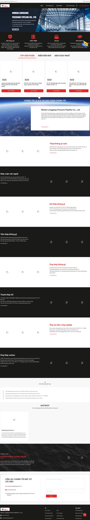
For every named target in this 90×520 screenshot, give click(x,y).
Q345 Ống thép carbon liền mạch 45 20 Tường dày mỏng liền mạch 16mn (23, 398)
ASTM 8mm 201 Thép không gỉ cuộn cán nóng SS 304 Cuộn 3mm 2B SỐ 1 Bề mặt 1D (68, 146)
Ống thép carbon (7, 355)
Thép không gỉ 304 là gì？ (8, 430)
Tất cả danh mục (78, 518)
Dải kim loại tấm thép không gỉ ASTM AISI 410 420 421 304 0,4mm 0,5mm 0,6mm (67, 210)
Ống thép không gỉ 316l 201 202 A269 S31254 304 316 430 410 (63, 267)
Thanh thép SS (6, 295)
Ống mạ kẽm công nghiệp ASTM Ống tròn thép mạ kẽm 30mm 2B (64, 329)
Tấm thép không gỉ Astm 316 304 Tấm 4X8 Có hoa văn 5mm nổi (14, 239)
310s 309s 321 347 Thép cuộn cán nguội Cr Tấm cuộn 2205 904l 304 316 (78, 84)
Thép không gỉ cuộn (58, 143)
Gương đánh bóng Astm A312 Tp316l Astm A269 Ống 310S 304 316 (64, 269)
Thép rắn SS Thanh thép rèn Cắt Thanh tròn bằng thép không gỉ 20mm (15, 303)
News (58, 510)
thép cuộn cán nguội (9, 174)
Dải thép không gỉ (57, 204)
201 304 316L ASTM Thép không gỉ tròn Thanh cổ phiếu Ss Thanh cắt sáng (16, 301)
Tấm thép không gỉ (8, 234)
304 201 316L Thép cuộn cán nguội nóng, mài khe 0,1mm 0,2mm (33, 83)
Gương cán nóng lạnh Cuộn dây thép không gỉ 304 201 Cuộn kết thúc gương (11, 84)
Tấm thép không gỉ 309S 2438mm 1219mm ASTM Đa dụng (13, 241)
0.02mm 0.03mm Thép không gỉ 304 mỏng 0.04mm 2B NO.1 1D (63, 150)
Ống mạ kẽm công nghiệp (61, 325)
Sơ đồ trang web (60, 515)
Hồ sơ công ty (47, 510)
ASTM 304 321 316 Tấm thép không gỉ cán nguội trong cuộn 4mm (14, 178)
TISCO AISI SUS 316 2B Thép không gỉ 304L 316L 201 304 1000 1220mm (65, 148)
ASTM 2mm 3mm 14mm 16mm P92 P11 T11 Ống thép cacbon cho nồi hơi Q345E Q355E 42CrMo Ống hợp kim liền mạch (19, 362)
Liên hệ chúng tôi (48, 518)
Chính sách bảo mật (60, 518)
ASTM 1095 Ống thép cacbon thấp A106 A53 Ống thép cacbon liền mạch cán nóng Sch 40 (20, 358)
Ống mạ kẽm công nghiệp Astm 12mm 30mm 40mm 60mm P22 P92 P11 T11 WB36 (68, 328)
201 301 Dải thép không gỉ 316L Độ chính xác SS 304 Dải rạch (63, 209)
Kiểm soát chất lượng (49, 515)
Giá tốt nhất (11, 90)
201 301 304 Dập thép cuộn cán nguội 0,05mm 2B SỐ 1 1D (56, 83)
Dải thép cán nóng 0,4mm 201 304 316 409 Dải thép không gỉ (63, 207)
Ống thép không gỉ (58, 264)
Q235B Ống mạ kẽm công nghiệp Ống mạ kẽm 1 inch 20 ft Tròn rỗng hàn (65, 331)
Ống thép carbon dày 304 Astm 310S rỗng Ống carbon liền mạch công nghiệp (17, 360)
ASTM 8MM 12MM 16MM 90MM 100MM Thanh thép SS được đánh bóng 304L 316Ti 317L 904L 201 (20, 298)
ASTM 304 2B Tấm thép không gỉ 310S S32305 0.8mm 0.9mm (13, 237)
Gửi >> (51, 496)
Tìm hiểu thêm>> (44, 126)
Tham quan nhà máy (49, 513)
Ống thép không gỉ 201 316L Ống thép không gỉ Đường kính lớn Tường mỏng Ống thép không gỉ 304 (68, 272)
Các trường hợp (59, 513)
